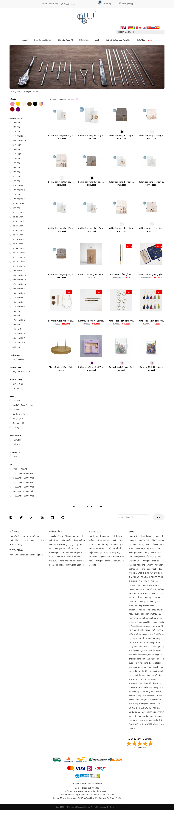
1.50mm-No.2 (19, 302)
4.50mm (16, 194)
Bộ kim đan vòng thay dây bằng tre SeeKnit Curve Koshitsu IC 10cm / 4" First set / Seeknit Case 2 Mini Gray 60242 (91, 182)
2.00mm (16, 311)
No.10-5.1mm (19, 252)
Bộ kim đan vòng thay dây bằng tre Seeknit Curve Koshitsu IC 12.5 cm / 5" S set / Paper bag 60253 (61, 228)
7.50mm (16, 163)
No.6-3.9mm (18, 234)
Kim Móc (16, 400)
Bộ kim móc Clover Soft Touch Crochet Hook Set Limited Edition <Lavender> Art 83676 (91, 367)
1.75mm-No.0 (19, 306)
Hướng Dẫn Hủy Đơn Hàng (106, 544)
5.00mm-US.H (19, 189)
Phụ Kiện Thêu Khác (21, 371)
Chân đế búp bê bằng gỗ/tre (61, 367)
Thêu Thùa (141, 40)
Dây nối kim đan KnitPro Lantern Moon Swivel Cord (61, 320)
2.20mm (16, 131)
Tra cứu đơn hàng (49, 3)
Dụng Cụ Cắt (18, 418)
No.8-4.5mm (18, 243)
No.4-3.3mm (18, 225)
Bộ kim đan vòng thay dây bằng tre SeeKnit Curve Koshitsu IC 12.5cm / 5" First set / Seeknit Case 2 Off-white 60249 (61, 182)
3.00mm (16, 324)
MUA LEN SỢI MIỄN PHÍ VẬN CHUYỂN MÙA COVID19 (66, 556)
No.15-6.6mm (19, 266)
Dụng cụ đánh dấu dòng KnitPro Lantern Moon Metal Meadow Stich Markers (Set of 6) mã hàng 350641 (121, 320)
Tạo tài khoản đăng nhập (110, 552)
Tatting (16, 427)
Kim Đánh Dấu (19, 423)
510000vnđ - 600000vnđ (23, 495)
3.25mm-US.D (19, 333)
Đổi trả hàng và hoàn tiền (60, 540)
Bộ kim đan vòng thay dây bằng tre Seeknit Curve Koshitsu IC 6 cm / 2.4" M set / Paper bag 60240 (91, 228)
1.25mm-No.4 (19, 297)
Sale (150, 40)
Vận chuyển (54, 536)
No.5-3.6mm (18, 230)
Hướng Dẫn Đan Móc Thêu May (118, 40)
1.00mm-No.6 (19, 293)
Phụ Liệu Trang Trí (65, 40)
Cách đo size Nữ (104, 540)
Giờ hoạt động (16, 544)
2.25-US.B (17, 329)
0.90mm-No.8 (19, 288)
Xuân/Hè (16, 444)
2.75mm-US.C (19, 320)
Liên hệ (13, 536)
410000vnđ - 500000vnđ (23, 486)
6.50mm (16, 180)
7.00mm (16, 127)
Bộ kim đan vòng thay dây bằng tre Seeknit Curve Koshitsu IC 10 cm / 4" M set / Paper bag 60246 (91, 135)
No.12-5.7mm (19, 261)
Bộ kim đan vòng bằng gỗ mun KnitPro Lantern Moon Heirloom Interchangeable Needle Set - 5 (151, 274)
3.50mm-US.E (19, 338)
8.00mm (16, 171)
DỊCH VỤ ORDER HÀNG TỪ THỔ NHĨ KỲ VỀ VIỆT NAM (106, 548)
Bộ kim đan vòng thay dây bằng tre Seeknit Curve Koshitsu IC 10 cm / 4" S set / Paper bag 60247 (61, 135)
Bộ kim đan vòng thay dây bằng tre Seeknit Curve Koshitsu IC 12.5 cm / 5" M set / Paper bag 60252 (121, 182)
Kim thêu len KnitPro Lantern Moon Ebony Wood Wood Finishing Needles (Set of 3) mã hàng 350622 (91, 320)
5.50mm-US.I (18, 185)
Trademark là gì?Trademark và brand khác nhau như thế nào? (146, 609)
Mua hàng (93, 536)
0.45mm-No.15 (19, 136)
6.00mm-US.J (19, 198)
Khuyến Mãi (35, 536)
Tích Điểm (14, 540)
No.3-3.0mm (18, 221)
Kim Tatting (18, 384)
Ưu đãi (64, 536)
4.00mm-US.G (19, 270)
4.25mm (16, 347)
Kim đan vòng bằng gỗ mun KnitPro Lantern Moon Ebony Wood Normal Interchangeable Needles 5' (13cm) (121, 274)
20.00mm (17, 149)
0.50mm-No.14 (19, 275)
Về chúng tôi (22, 536)
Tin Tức (39, 540)
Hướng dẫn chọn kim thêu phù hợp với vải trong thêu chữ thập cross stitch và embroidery (145, 618)
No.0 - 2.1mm (18, 203)
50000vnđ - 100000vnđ (23, 491)
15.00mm (17, 154)
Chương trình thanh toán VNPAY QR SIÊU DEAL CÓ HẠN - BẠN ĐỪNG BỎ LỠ (145, 707)
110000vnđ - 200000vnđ (23, 473)
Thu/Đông (17, 439)
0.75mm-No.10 (19, 284)
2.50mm (16, 315)
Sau (100, 506)
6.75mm (16, 176)
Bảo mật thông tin (76, 536)
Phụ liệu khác (18, 359)
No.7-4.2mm (18, 239)
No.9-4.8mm (18, 248)
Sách (97, 40)
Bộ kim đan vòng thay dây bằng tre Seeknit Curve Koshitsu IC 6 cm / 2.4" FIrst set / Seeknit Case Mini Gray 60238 (61, 274)
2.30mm (16, 207)
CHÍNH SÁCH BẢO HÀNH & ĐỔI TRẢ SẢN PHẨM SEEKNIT (146, 724)
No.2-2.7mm (18, 216)
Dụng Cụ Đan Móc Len (43, 40)
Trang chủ (15, 91)
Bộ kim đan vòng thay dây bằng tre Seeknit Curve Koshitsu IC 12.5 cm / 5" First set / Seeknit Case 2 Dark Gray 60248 (121, 135)
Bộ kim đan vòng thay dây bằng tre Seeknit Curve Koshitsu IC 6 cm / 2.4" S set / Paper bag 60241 (151, 182)
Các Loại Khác (19, 414)
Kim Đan (16, 409)
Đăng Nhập (127, 3)
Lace (15, 456)
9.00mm (16, 167)
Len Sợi (25, 40)
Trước (72, 506)
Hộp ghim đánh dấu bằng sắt (151, 367)
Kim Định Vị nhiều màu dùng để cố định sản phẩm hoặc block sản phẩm (121, 367)
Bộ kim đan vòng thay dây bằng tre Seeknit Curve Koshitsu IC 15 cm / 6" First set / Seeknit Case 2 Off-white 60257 (121, 228)
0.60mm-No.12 (19, 279)
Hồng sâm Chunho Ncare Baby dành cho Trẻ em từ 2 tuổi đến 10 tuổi (146, 593)
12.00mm (17, 158)
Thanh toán (104, 536)
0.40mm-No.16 (19, 140)
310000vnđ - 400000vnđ (23, 482)
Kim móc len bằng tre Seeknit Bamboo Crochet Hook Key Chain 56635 (91, 274)
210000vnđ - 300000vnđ (23, 477)
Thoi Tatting (18, 388)
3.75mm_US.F (19, 342)
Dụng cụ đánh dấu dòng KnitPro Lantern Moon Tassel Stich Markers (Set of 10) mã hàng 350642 (151, 320)
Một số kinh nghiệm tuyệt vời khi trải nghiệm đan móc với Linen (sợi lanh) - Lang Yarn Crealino (146, 716)
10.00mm (17, 122)
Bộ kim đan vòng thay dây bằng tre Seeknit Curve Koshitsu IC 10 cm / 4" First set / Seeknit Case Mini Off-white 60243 (151, 135)
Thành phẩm (84, 40)
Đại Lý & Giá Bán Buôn (67, 552)
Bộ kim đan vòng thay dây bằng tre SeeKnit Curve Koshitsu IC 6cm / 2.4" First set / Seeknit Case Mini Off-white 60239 (151, 228)
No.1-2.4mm (18, 212)
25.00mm (17, 145)
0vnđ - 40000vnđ (20, 468)
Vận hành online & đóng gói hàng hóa (26, 554)
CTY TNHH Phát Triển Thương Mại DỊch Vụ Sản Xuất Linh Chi (145, 601)
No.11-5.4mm (19, 257)
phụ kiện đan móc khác (23, 405)
